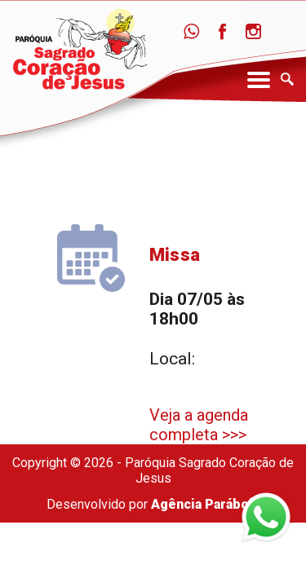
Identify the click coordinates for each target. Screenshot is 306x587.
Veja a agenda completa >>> (198, 424)
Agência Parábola (205, 504)
